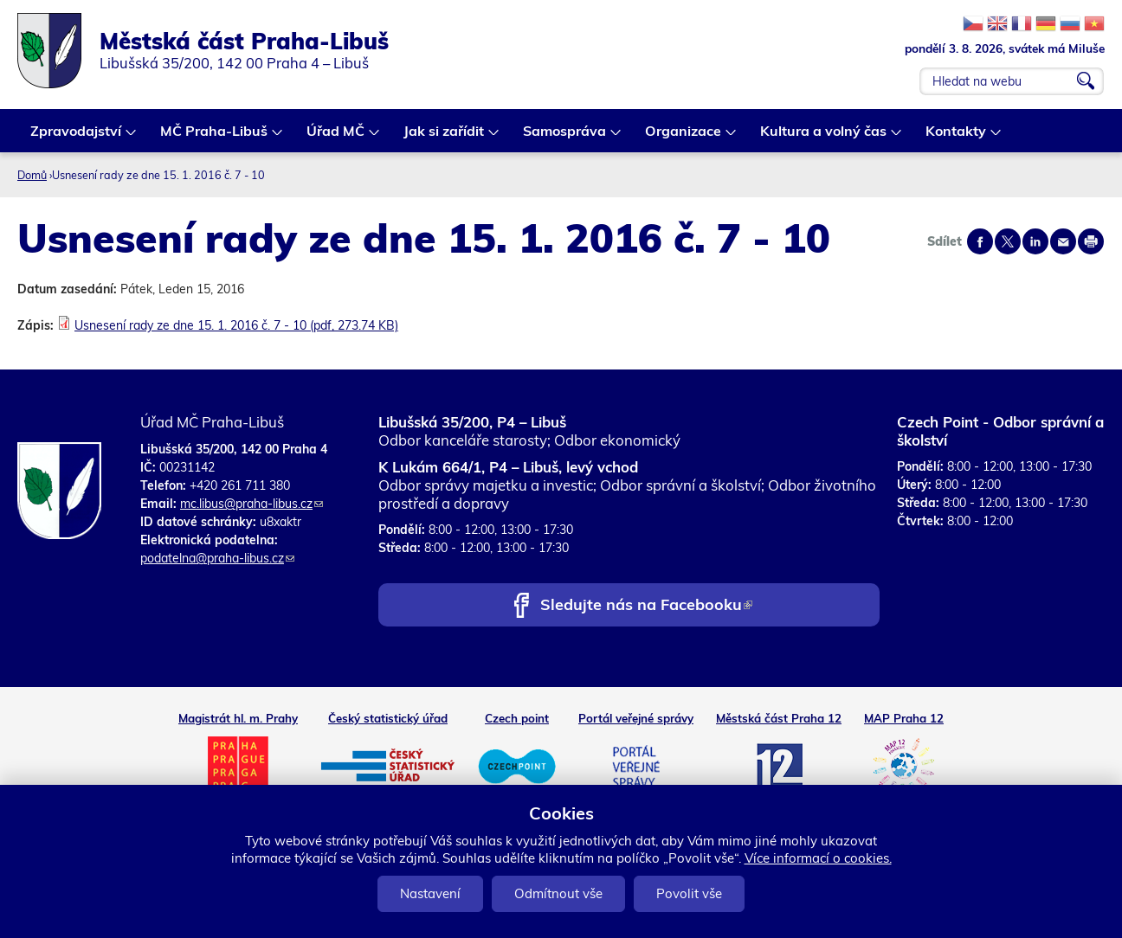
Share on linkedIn (1035, 241)
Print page (1091, 241)
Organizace (684, 137)
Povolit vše (689, 893)
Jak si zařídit (444, 137)
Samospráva (565, 137)
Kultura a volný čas (824, 137)
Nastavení (430, 893)
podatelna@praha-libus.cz (217, 558)
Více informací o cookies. (818, 858)
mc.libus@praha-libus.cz (251, 503)
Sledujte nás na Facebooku (646, 606)
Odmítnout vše (558, 893)
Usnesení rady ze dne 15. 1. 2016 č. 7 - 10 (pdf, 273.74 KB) (236, 325)
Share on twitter (1008, 241)
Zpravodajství (76, 137)
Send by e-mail (1063, 241)
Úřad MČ (336, 137)
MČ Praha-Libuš (214, 137)
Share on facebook (980, 241)
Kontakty (956, 137)
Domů (32, 175)
